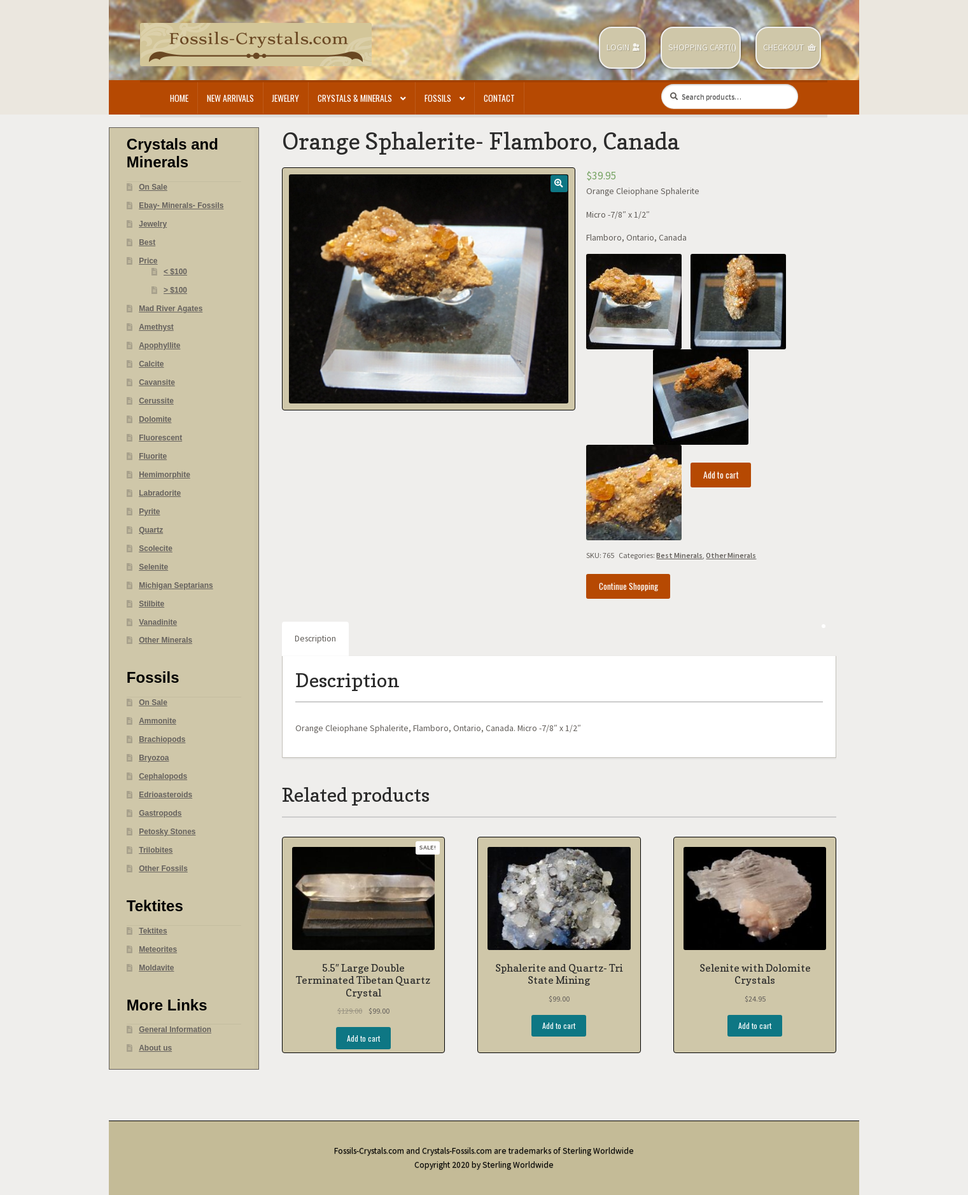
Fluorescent (160, 437)
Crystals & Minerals (355, 98)
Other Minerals (731, 555)
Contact (499, 98)
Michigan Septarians (176, 585)
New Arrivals (230, 98)
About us (155, 1048)
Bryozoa (154, 757)
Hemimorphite (164, 474)
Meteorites (158, 949)
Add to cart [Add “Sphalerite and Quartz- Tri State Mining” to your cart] (558, 1025)
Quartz (151, 530)
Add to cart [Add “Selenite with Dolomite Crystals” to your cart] (754, 1025)
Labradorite (160, 493)
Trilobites (155, 850)
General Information (175, 1029)
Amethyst (156, 327)
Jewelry (285, 98)
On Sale (153, 187)
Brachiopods (162, 739)
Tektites (153, 930)
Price (148, 260)
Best (147, 242)
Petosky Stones (167, 831)
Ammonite (157, 720)
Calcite (151, 364)
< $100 (175, 271)
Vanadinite (158, 622)
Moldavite (156, 967)
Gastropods (160, 813)
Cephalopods (163, 776)
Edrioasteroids (165, 794)
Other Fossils (163, 868)
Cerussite (156, 400)
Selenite (153, 567)
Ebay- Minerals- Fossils (181, 205)
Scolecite (155, 548)
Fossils (437, 98)
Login (618, 47)
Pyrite (149, 511)
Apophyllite (159, 345)
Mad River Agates (170, 308)
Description (315, 638)
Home (179, 98)
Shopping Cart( (699, 47)
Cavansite (157, 382)
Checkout (783, 47)
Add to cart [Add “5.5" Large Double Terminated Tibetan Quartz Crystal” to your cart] (363, 1038)
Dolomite (155, 419)
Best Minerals (679, 555)
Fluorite (153, 456)
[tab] (315, 639)
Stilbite (151, 603)
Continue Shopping (628, 586)
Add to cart (721, 474)
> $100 (175, 290)
